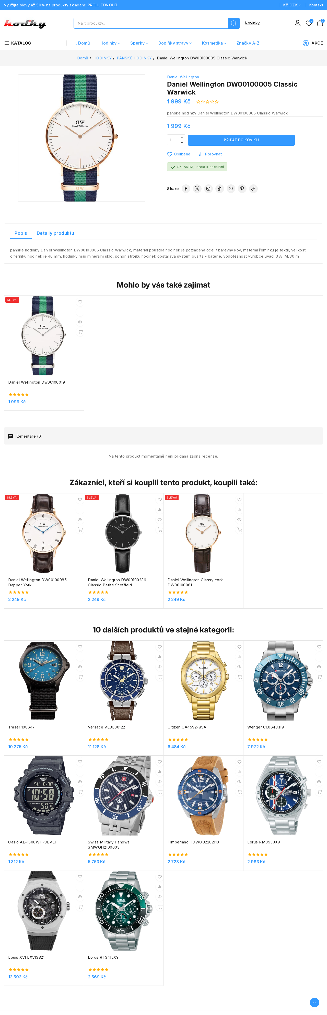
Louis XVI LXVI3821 (218, 778)
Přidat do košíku (241, 140)
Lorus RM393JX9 (152, 778)
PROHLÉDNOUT (103, 5)
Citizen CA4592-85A (155, 679)
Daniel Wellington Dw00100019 (24, 369)
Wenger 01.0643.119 (218, 679)
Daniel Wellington (183, 77)
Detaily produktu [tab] (55, 233)
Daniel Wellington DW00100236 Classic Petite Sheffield (98, 550)
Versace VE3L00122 (90, 679)
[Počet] (173, 140)
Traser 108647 (21, 679)
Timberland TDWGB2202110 (98, 778)
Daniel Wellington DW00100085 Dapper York (33, 550)
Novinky (252, 22)
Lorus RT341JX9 (278, 778)
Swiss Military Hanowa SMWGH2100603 (29, 781)
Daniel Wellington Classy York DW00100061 (163, 550)
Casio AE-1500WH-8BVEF (287, 679)
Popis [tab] (21, 233)
